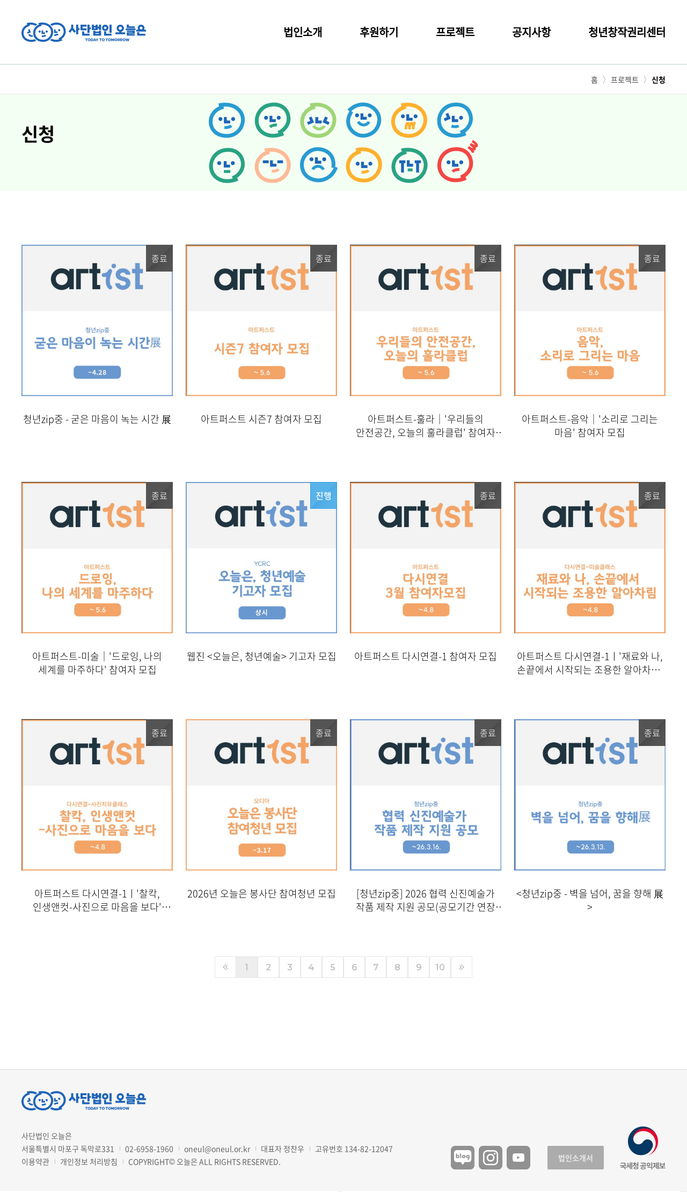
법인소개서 (575, 1157)
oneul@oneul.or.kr (217, 1148)
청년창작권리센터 (627, 32)
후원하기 (379, 32)
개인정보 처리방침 (89, 1161)
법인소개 (302, 32)
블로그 (462, 1157)
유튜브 (518, 1157)
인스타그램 (490, 1157)
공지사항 (531, 32)
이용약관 (35, 1161)
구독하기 (684, 1191)
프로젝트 (455, 32)
